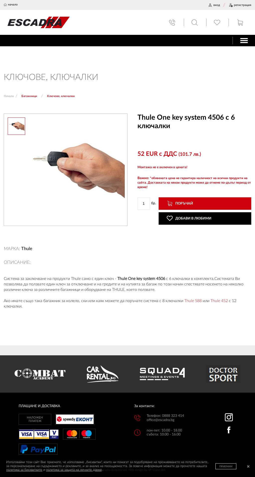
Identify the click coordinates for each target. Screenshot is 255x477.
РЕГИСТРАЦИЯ (240, 5)
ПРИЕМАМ (225, 466)
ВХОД (214, 5)
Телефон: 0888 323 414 (165, 416)
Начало (9, 96)
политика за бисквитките (24, 470)
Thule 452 (219, 301)
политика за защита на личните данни (74, 470)
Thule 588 (193, 301)
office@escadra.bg (160, 420)
